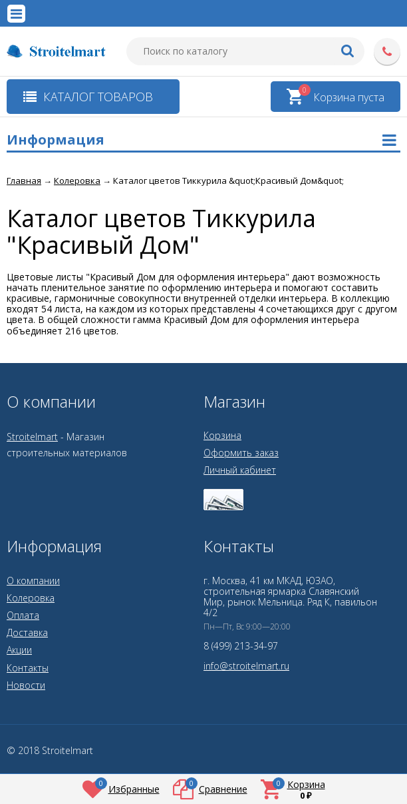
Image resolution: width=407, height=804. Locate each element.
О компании (33, 580)
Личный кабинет (240, 470)
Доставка (27, 632)
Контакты (28, 667)
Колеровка (31, 598)
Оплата (23, 615)
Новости (26, 685)
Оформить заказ (241, 452)
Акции (19, 649)
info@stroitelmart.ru (246, 665)
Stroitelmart (32, 436)
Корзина (222, 435)
